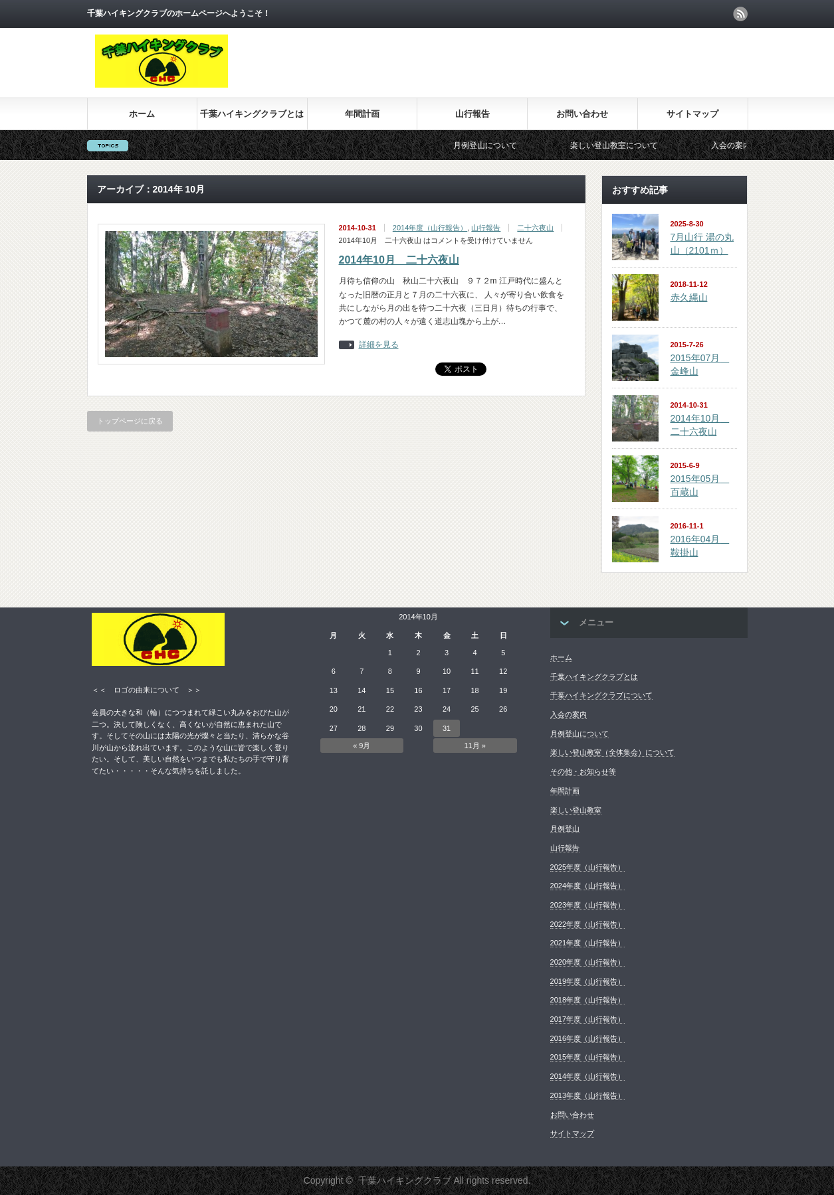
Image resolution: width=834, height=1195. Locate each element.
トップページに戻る (130, 421)
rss (740, 14)
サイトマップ (692, 114)
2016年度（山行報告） (587, 1038)
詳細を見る (379, 345)
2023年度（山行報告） (587, 905)
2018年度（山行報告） (587, 1000)
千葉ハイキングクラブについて (601, 695)
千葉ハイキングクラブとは (252, 114)
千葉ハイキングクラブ (404, 1180)
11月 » (474, 746)
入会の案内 (741, 145)
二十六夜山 (535, 228)
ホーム (142, 114)
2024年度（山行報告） (587, 886)
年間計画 (362, 114)
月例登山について (495, 145)
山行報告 (472, 114)
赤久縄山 (689, 297)
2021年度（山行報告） (587, 943)
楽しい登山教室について (624, 145)
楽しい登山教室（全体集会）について (612, 752)
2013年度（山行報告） (587, 1095)
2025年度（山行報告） (587, 867)
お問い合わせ (582, 114)
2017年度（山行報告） (587, 1019)
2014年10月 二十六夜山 (399, 260)
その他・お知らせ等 (583, 771)
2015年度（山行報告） (587, 1057)
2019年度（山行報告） (587, 981)
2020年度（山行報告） (587, 962)
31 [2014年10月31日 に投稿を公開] (447, 728)
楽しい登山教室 (575, 810)
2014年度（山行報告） (430, 228)
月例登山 (564, 829)
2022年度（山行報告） (587, 924)
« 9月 (361, 746)
